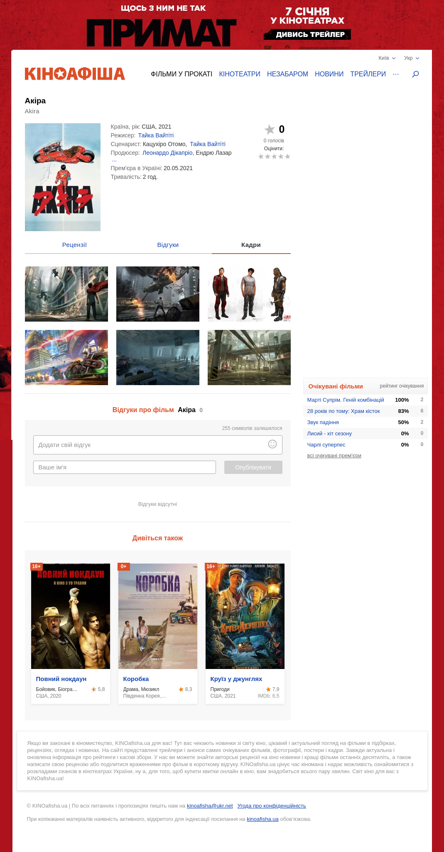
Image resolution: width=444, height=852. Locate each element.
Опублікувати (253, 467)
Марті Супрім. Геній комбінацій (345, 400)
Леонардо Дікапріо (167, 152)
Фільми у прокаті (181, 74)
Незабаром (287, 74)
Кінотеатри (239, 74)
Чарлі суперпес (326, 445)
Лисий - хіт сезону (329, 433)
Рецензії (74, 244)
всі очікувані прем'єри (334, 455)
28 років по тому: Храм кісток (343, 411)
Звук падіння (323, 422)
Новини (329, 74)
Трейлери (368, 74)
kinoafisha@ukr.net (210, 806)
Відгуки (168, 244)
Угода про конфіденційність (272, 806)
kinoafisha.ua (263, 819)
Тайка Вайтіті (156, 135)
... (114, 159)
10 (287, 156)
